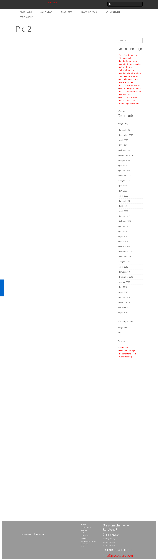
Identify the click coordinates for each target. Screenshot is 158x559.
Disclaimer (84, 544)
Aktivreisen (46, 12)
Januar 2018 (124, 297)
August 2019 (124, 261)
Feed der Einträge (127, 350)
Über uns (84, 530)
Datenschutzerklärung (88, 541)
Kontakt (83, 524)
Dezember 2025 (126, 135)
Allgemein (123, 327)
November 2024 (126, 155)
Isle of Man (67, 12)
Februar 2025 (125, 150)
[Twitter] (37, 534)
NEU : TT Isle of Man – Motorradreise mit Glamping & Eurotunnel (129, 100)
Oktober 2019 (125, 256)
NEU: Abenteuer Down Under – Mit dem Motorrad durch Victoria (130, 82)
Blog (121, 332)
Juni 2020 (123, 231)
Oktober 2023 (125, 175)
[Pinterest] (40, 534)
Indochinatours (89, 12)
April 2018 (123, 292)
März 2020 (124, 241)
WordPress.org (125, 356)
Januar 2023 (124, 201)
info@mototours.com (118, 556)
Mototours (26, 12)
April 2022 (123, 211)
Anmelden (123, 347)
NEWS (50, 3)
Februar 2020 (125, 246)
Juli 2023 (123, 185)
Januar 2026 (124, 130)
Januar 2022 (124, 216)
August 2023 (124, 180)
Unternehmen (113, 12)
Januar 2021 (124, 226)
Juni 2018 (123, 287)
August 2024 (124, 160)
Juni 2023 (123, 190)
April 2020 (123, 236)
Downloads (85, 535)
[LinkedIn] (43, 534)
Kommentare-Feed (127, 353)
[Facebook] (34, 534)
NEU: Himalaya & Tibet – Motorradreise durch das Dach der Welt (130, 91)
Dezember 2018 (126, 277)
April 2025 (123, 140)
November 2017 (126, 302)
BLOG (55, 3)
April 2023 (123, 196)
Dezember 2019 (126, 251)
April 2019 (123, 267)
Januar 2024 (124, 170)
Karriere (84, 538)
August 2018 (124, 282)
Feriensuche (26, 17)
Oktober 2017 (125, 307)
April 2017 (123, 312)
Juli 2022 (123, 206)
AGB (82, 547)
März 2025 (124, 145)
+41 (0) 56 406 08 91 (117, 550)
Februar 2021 (125, 221)
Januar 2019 (124, 272)
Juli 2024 (123, 165)
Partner (83, 533)
